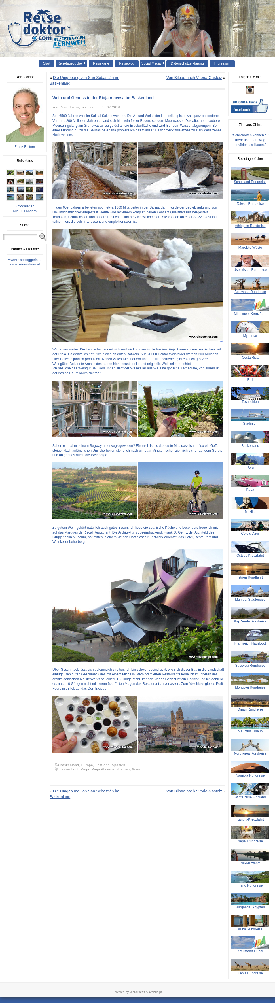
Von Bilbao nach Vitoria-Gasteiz (194, 77)
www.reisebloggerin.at (24, 260)
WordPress (137, 992)
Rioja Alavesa (103, 769)
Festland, (103, 765)
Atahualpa (156, 992)
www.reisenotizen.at (25, 264)
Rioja (85, 769)
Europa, (88, 765)
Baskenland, (70, 765)
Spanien (118, 765)
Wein (136, 769)
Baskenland (69, 769)
